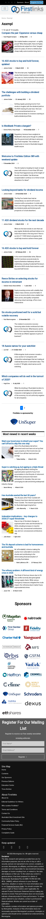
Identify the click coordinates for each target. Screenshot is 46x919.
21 (27, 224)
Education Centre (8, 785)
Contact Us (6, 813)
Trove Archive (7, 789)
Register (23, 757)
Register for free (36, 2)
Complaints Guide (8, 833)
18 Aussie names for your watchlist (18, 346)
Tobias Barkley (20, 459)
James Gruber (8, 68)
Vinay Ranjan (16, 130)
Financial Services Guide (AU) (12, 825)
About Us (5, 798)
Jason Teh (7, 591)
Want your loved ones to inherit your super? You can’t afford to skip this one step (22, 442)
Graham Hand (8, 286)
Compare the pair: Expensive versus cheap (22, 33)
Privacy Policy (7, 829)
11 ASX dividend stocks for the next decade (23, 220)
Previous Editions (8, 781)
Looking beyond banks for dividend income (22, 190)
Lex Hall (6, 350)
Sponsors (20, 2)
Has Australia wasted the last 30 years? (19, 495)
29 (28, 99)
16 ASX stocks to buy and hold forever (20, 248)
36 (29, 252)
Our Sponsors (7, 777)
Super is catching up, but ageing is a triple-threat (22, 467)
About (27, 2)
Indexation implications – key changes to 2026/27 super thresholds (19, 517)
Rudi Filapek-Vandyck (10, 37)
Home (4, 18)
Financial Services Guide (15, 886)
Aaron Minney (8, 487)
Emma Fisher (8, 130)
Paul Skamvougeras (10, 319)
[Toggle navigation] (5, 8)
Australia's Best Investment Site (13, 817)
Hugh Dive (7, 383)
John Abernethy (21, 508)
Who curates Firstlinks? (10, 806)
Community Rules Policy (10, 821)
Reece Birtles (17, 286)
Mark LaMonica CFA (22, 562)
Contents (5, 774)
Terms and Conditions (10, 810)
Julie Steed (7, 537)
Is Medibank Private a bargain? (16, 126)
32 (27, 68)
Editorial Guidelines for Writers (12, 802)
